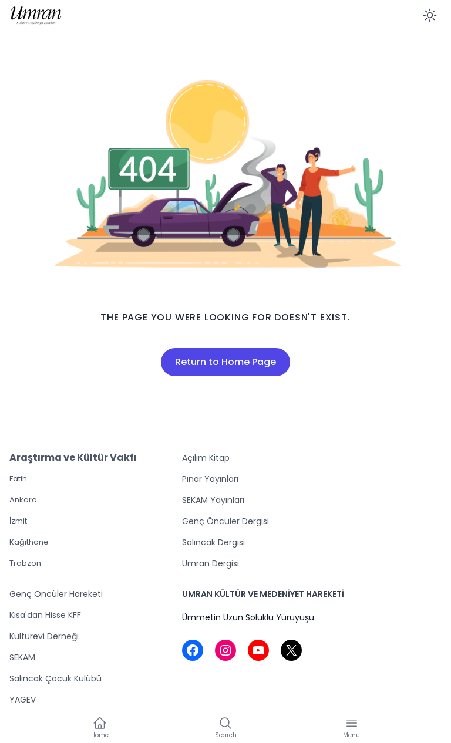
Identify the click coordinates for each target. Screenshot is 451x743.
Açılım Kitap (206, 458)
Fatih (18, 478)
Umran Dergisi (210, 563)
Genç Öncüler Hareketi (56, 594)
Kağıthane (29, 542)
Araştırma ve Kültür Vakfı (73, 457)
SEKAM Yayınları (213, 500)
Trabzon (25, 563)
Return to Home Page (225, 362)
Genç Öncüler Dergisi (225, 521)
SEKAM (22, 657)
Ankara (23, 499)
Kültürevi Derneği (44, 636)
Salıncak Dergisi (213, 542)
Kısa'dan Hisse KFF (45, 615)
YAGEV (22, 699)
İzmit (18, 520)
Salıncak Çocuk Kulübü (55, 678)
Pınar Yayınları (210, 479)
